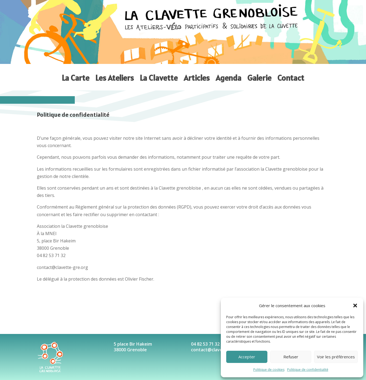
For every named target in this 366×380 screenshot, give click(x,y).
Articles (197, 78)
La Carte (75, 78)
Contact (290, 78)
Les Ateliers (114, 78)
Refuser (290, 356)
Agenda (228, 78)
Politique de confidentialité (307, 369)
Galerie (259, 78)
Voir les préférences (336, 356)
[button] (355, 305)
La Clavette (159, 78)
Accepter (246, 356)
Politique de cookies (268, 369)
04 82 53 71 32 (205, 344)
